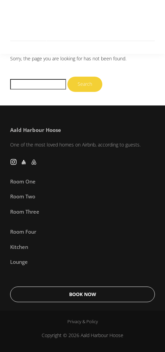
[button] (149, 27)
